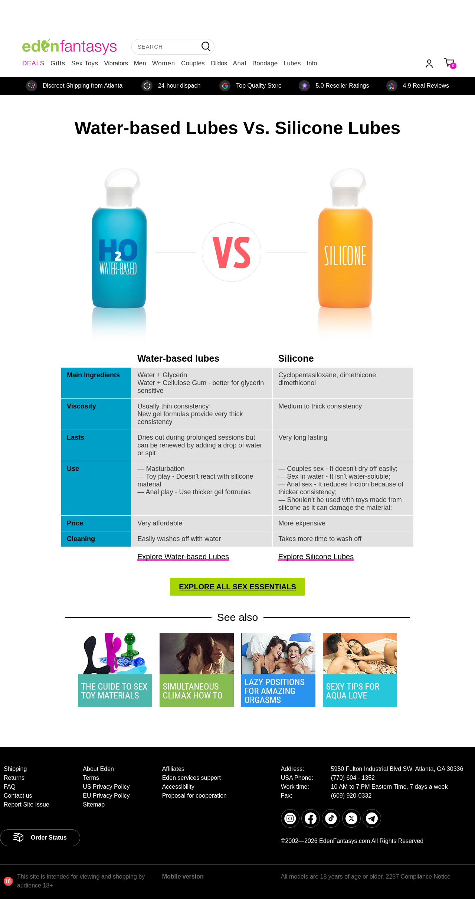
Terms (91, 778)
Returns (14, 778)
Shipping (15, 769)
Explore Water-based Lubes (183, 557)
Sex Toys (84, 63)
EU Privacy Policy (106, 795)
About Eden (98, 769)
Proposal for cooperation (194, 795)
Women (163, 63)
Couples (193, 63)
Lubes (292, 63)
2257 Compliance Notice (418, 876)
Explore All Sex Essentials (237, 587)
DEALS (33, 63)
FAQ (10, 787)
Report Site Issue (26, 804)
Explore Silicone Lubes (316, 557)
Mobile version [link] (183, 876)
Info (312, 63)
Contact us (18, 795)
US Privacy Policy (106, 787)
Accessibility (178, 787)
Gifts (57, 63)
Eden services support (191, 778)
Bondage (265, 63)
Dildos (219, 63)
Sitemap (94, 804)
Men (140, 63)
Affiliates (173, 769)
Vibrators (116, 63)
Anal (239, 63)
